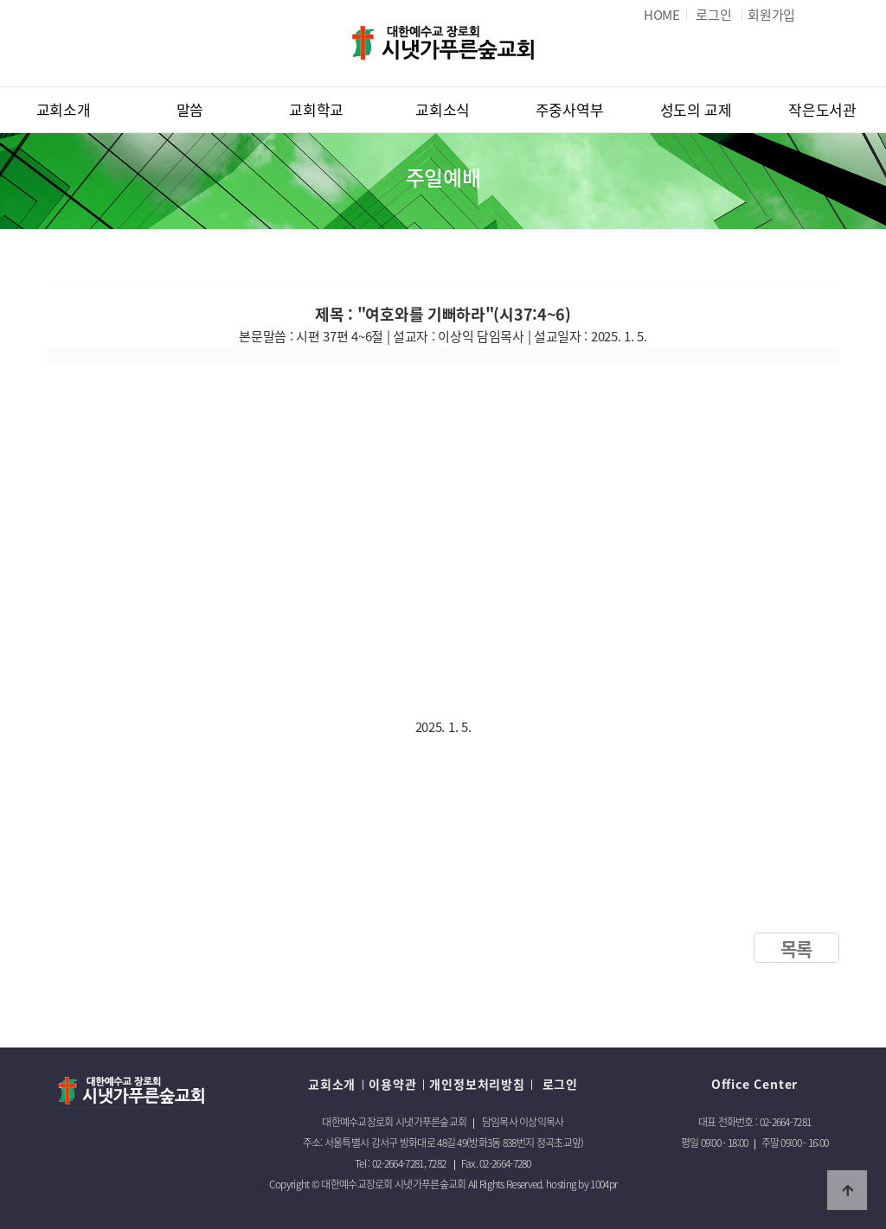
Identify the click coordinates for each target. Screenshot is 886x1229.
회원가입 (771, 14)
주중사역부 (570, 109)
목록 (796, 948)
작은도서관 (822, 109)
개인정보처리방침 (476, 1083)
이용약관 (392, 1083)
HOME (662, 14)
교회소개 (63, 109)
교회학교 (316, 109)
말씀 (190, 109)
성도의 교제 (696, 109)
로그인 (558, 1083)
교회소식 (442, 109)
